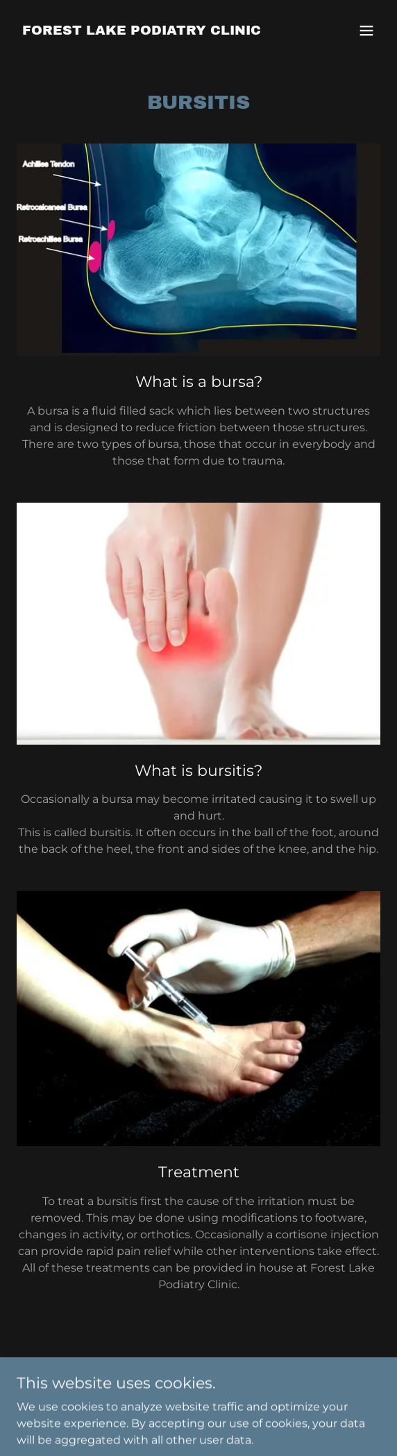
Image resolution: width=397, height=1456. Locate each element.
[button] (366, 30)
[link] (141, 30)
